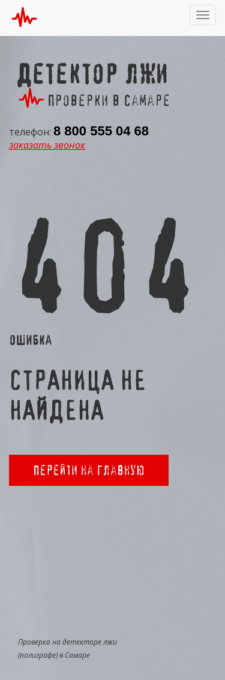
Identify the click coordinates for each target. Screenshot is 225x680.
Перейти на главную (89, 470)
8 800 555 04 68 (101, 130)
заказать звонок (47, 145)
